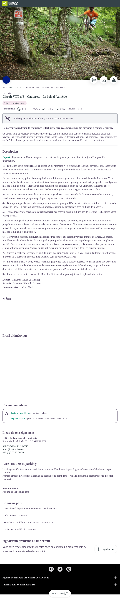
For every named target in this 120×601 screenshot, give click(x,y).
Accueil (9, 87)
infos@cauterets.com (13, 449)
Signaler (106, 549)
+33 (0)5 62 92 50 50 (13, 452)
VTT (19, 87)
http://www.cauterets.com (15, 446)
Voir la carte (60, 593)
